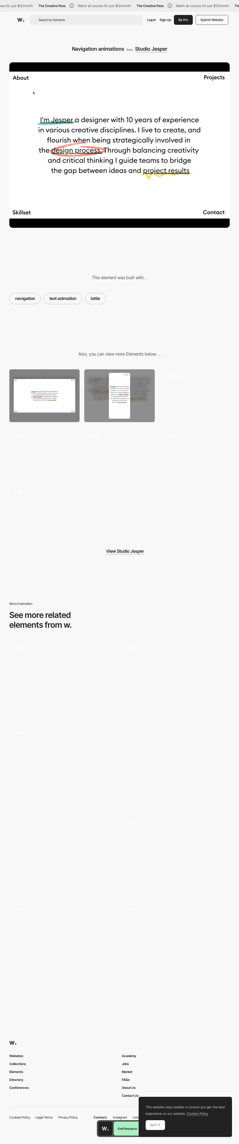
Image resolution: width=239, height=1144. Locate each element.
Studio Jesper (151, 48)
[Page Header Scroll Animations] (194, 395)
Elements (16, 1072)
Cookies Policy (19, 1117)
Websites (16, 1056)
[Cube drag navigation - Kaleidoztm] (176, 940)
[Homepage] (176, 766)
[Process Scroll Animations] (44, 453)
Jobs (125, 1064)
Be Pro (183, 20)
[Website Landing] (194, 453)
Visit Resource (127, 1128)
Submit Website (211, 20)
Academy (129, 1056)
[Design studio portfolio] (63, 942)
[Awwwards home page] (105, 1129)
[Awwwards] (20, 20)
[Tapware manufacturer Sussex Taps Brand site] (63, 766)
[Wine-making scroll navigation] (176, 680)
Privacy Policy (68, 1117)
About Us (129, 1088)
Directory (16, 1080)
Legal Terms (44, 1117)
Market (127, 1072)
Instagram (120, 1117)
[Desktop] (44, 395)
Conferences (19, 1088)
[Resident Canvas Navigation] (176, 854)
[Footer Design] (119, 453)
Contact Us (130, 1096)
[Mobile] (119, 395)
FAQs (126, 1080)
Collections (17, 1064)
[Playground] (44, 510)
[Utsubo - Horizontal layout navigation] (63, 680)
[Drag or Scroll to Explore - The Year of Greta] (63, 852)
